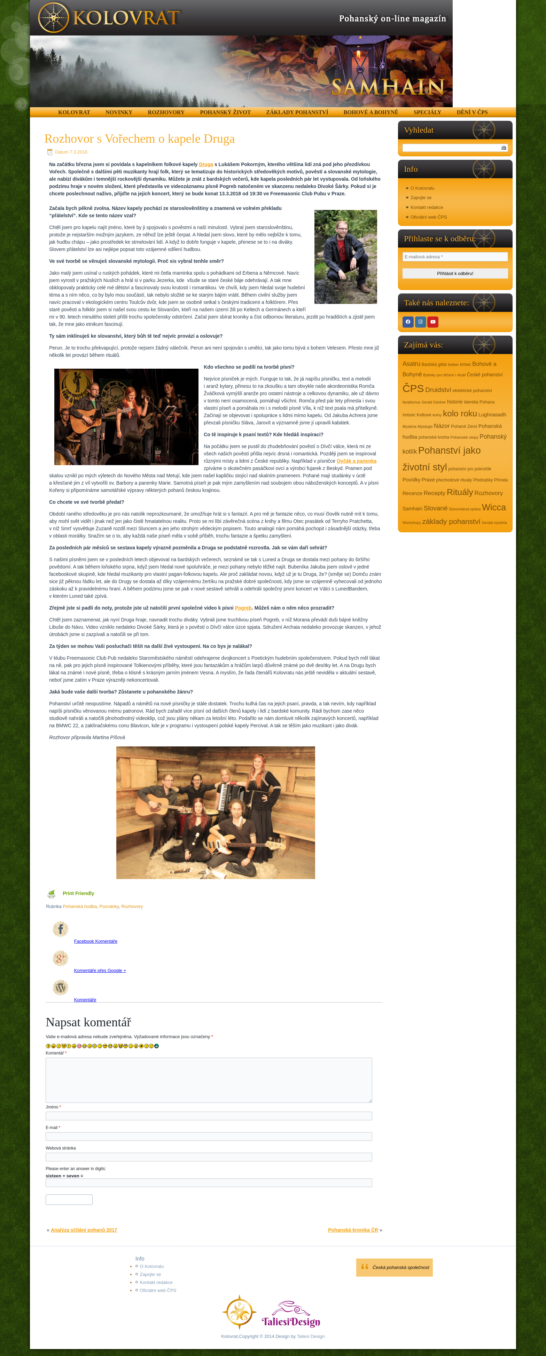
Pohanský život (225, 112)
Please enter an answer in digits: (76, 1168)
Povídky (412, 480)
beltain (453, 364)
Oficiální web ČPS (429, 217)
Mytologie (425, 427)
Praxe (428, 480)
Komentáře (74, 999)
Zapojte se (421, 197)
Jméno (53, 1107)
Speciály (427, 112)
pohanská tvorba (434, 437)
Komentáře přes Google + (89, 970)
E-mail (53, 1127)
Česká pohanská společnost (401, 1267)
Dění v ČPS (472, 112)
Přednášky (483, 480)
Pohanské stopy (464, 437)
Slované (436, 508)
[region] (241, 53)
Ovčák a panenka (356, 461)
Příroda (501, 480)
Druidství (438, 389)
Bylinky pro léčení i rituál (444, 375)
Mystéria (409, 426)
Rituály (460, 492)
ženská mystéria (494, 523)
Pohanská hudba (80, 906)
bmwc (465, 364)
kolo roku (460, 413)
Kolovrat (74, 112)
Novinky (119, 112)
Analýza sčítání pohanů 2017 (84, 1230)
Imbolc (409, 415)
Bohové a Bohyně (371, 112)
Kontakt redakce (427, 207)
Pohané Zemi (464, 426)
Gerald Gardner (434, 402)
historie (455, 402)
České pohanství (485, 374)
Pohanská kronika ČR (353, 1230)
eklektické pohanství (472, 390)
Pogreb (243, 608)
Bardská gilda (434, 364)
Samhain (412, 508)
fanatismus (411, 402)
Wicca (494, 507)
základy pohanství (451, 521)
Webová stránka (61, 1148)
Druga (206, 164)
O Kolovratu (423, 188)
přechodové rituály (454, 480)
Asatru (411, 363)
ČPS (413, 388)
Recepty (435, 493)
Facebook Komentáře (84, 941)
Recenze (412, 493)
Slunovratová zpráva (465, 509)
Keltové (424, 415)
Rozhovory (166, 112)
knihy (437, 415)
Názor (442, 426)
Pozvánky (108, 906)
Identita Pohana (479, 402)
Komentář (56, 1053)
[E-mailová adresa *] (455, 256)
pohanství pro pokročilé (469, 469)
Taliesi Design (310, 1336)
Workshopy (412, 522)
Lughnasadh (492, 414)
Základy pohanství (297, 112)
